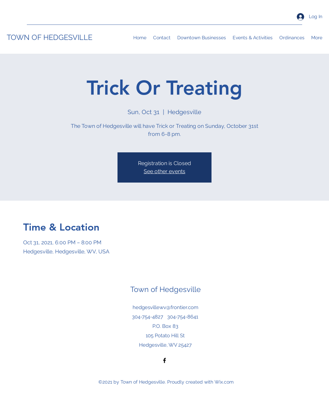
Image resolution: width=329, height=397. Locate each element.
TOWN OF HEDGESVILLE (49, 37)
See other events (164, 171)
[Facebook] (164, 360)
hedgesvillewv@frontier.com (165, 307)
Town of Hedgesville (165, 289)
